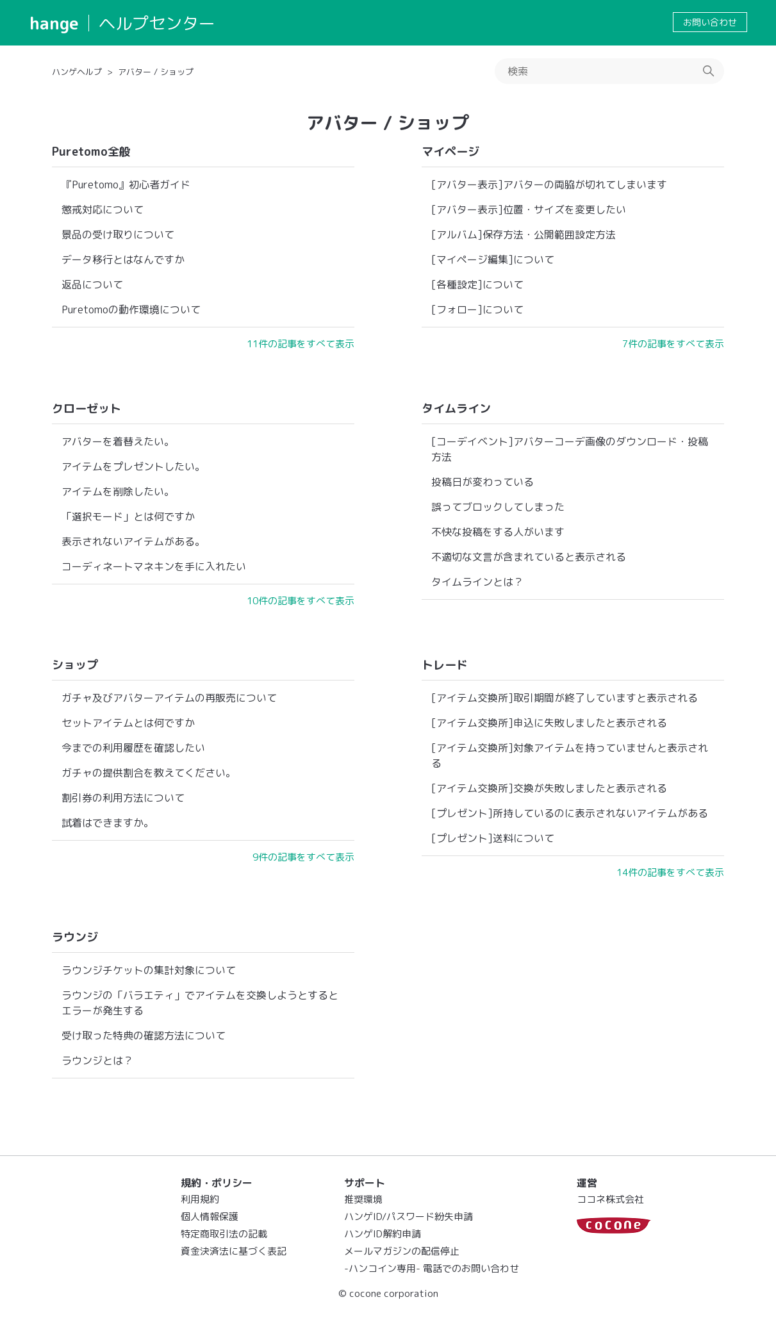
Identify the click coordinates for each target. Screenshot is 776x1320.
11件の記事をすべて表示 (300, 344)
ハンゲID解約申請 (382, 1234)
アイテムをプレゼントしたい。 (133, 466)
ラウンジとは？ (97, 1060)
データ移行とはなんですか (123, 259)
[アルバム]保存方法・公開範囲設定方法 (523, 234)
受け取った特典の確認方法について (144, 1035)
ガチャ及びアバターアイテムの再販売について (169, 698)
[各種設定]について (477, 284)
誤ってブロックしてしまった (498, 507)
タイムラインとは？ (477, 582)
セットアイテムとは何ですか (128, 723)
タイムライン (456, 408)
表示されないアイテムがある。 (133, 541)
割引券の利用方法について (123, 798)
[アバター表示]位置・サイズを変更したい (528, 209)
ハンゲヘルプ (77, 72)
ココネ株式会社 (610, 1199)
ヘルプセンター (157, 23)
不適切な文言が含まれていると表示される (528, 557)
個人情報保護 (209, 1216)
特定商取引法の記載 (224, 1234)
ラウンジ (75, 937)
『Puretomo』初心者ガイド (126, 184)
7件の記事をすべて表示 (673, 344)
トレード (445, 665)
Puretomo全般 (91, 152)
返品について (92, 284)
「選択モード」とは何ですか (128, 516)
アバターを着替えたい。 (118, 441)
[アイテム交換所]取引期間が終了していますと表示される (564, 698)
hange (54, 23)
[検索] (609, 71)
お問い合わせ (710, 22)
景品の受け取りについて (118, 234)
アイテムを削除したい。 (118, 491)
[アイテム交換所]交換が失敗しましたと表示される (549, 788)
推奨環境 (363, 1199)
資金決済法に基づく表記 (233, 1251)
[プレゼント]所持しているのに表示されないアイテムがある (569, 813)
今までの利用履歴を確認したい (133, 748)
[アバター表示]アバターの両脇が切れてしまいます (549, 184)
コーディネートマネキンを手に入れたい (154, 566)
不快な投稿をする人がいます (498, 532)
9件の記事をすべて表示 (303, 857)
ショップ (75, 665)
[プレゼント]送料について (492, 838)
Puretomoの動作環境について (131, 309)
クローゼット (86, 408)
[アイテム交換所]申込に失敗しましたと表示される (549, 723)
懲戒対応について (103, 209)
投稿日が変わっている (482, 482)
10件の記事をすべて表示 (300, 600)
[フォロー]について (477, 309)
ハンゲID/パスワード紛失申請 (408, 1216)
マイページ (450, 152)
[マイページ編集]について (492, 259)
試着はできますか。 (108, 823)
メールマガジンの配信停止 (401, 1251)
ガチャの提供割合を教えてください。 (149, 773)
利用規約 (200, 1199)
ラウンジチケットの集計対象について (149, 970)
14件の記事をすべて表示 (670, 872)
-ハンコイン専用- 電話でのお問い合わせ (431, 1268)
